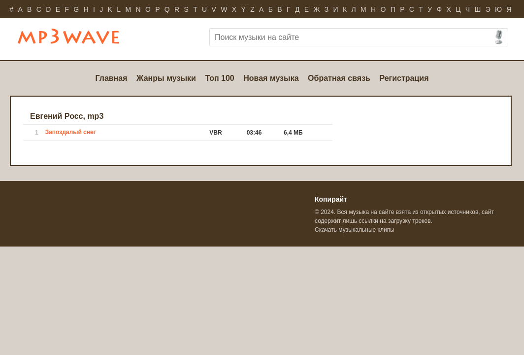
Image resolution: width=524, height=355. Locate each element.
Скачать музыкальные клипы (354, 229)
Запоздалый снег (70, 132)
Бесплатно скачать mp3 (82, 40)
